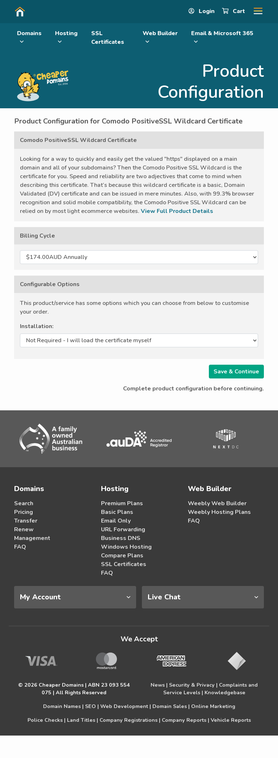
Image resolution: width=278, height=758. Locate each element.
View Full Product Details (177, 211)
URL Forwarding (123, 529)
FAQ (20, 547)
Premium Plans (122, 503)
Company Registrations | (130, 720)
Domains (29, 37)
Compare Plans (122, 556)
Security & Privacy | (193, 684)
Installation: (37, 326)
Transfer (25, 521)
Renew (24, 529)
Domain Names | (63, 706)
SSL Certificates (107, 37)
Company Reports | (185, 720)
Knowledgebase (225, 692)
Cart (234, 11)
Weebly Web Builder (217, 503)
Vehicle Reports (231, 720)
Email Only (116, 521)
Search (23, 503)
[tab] (75, 597)
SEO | (92, 706)
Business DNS (120, 538)
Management (32, 538)
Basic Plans (117, 512)
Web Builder (160, 37)
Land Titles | (82, 720)
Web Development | (125, 706)
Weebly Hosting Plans (219, 512)
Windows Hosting (126, 547)
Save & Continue (236, 372)
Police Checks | (47, 720)
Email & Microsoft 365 (222, 37)
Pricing (23, 512)
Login (202, 11)
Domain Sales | (171, 706)
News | (159, 684)
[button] (255, 11)
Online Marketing (213, 706)
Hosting (66, 37)
